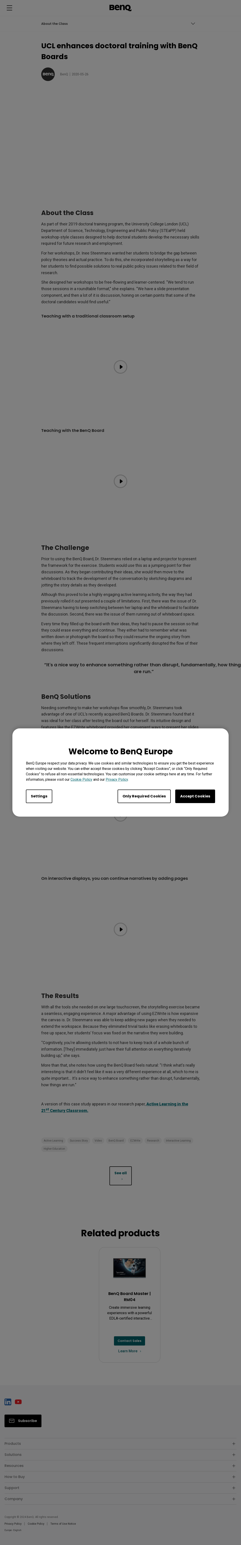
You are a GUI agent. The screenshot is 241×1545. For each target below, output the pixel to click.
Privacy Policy (117, 779)
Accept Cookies (195, 796)
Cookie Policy (81, 779)
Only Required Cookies (144, 796)
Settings (39, 796)
